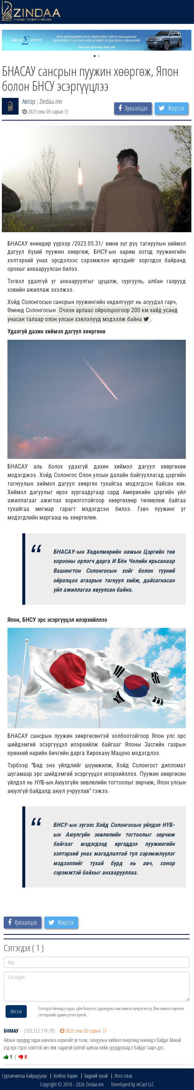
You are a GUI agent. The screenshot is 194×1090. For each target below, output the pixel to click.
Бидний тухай (96, 1075)
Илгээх (16, 1011)
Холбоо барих (66, 1075)
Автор (28, 101)
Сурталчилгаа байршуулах (24, 1075)
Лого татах (123, 1075)
